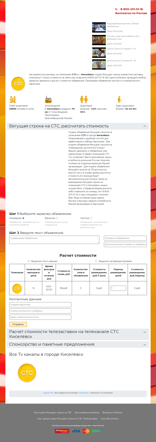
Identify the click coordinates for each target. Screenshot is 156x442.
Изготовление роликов (87, 412)
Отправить (18, 324)
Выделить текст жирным (44, 261)
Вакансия (50, 218)
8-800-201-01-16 (131, 9)
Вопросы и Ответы (112, 412)
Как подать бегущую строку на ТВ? (53, 412)
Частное (84, 218)
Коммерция (15, 218)
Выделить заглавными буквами (115, 261)
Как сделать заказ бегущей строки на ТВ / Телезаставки (68, 418)
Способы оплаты (109, 418)
